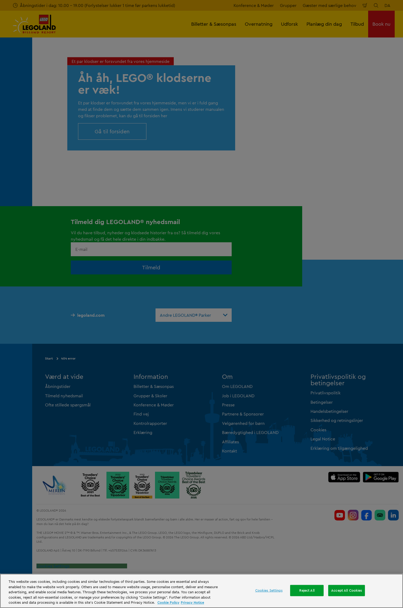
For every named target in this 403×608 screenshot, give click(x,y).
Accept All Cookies (346, 590)
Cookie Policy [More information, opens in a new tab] (168, 602)
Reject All (306, 590)
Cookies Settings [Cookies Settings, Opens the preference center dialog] (269, 590)
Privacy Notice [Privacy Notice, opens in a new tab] (192, 602)
